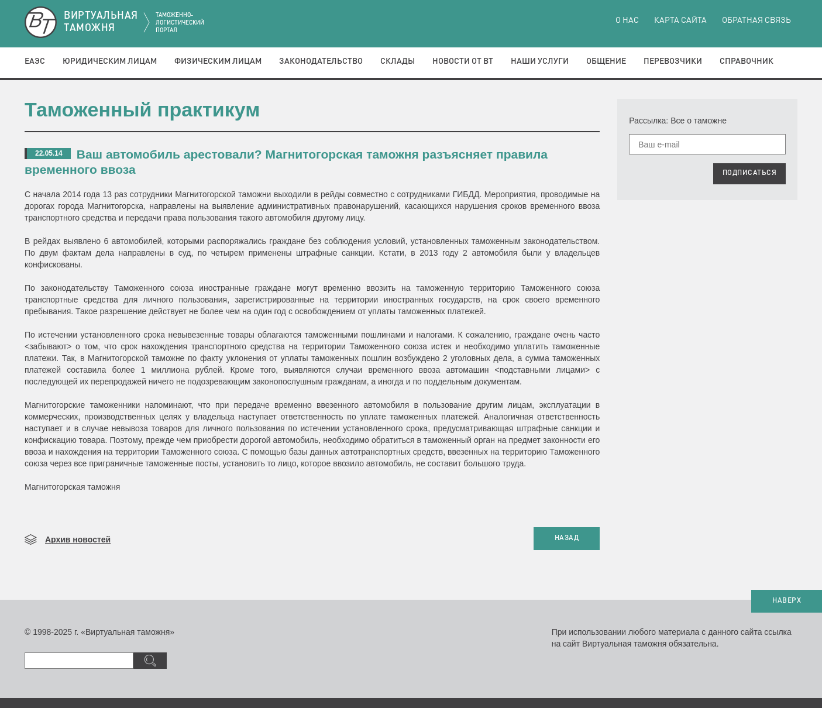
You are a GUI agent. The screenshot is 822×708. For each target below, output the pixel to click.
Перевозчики (673, 61)
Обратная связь (756, 20)
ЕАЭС (35, 61)
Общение (606, 61)
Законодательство (321, 61)
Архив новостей (78, 539)
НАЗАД (567, 538)
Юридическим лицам (110, 61)
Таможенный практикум (142, 109)
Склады (397, 61)
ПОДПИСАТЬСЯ (750, 173)
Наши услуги (540, 61)
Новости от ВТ (462, 61)
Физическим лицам (218, 61)
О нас (627, 20)
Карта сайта (680, 20)
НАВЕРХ (786, 600)
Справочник (746, 61)
